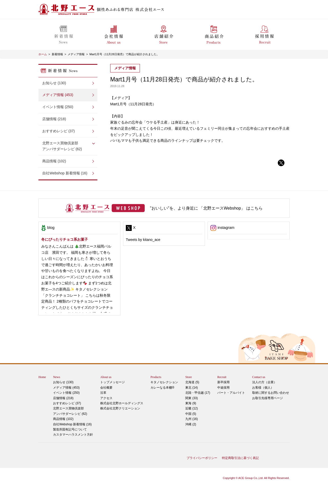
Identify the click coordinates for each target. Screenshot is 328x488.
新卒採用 (223, 382)
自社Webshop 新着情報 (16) (64, 173)
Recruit (221, 377)
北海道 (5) (192, 382)
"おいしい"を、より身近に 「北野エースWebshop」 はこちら (206, 208)
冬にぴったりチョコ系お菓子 (64, 239)
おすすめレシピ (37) (58, 131)
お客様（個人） (263, 387)
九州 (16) (191, 419)
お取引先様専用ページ (267, 398)
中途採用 (223, 387)
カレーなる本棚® (162, 387)
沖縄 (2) (190, 424)
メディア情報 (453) (57, 95)
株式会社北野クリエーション (120, 408)
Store (188, 377)
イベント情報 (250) (57, 107)
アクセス (106, 398)
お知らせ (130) (54, 83)
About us (105, 377)
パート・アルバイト (231, 393)
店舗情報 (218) (54, 119)
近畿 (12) (191, 408)
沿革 (103, 393)
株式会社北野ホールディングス (121, 403)
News (56, 377)
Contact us (258, 377)
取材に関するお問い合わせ (270, 393)
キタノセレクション (164, 382)
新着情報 (57, 54)
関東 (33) (191, 398)
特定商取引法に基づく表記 (240, 458)
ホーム (42, 54)
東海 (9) (190, 403)
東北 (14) (191, 387)
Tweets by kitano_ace (143, 240)
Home (42, 377)
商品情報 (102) (54, 161)
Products (155, 377)
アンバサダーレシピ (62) (68, 145)
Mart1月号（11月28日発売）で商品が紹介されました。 (124, 54)
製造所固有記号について (70, 429)
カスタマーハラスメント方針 (73, 434)
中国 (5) (190, 414)
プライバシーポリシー (202, 458)
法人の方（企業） (264, 382)
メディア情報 (76, 54)
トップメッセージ (112, 382)
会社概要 (106, 387)
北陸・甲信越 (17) (197, 393)
